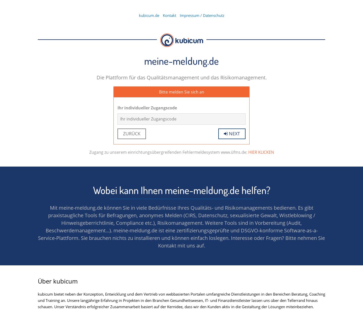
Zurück (131, 134)
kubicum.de (149, 15)
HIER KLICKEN (261, 152)
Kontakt (169, 15)
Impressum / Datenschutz (202, 15)
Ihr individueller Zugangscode (147, 108)
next (232, 134)
